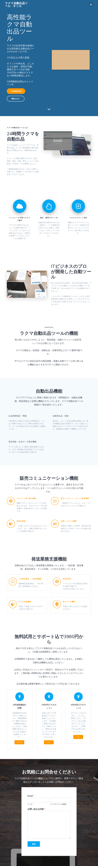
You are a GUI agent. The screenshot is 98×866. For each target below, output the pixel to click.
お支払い (48, 742)
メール (30, 804)
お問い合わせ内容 (36, 809)
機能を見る (15, 99)
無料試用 (19, 742)
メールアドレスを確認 (58, 804)
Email (31, 796)
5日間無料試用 (16, 91)
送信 (33, 844)
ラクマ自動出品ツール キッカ (16, 4)
